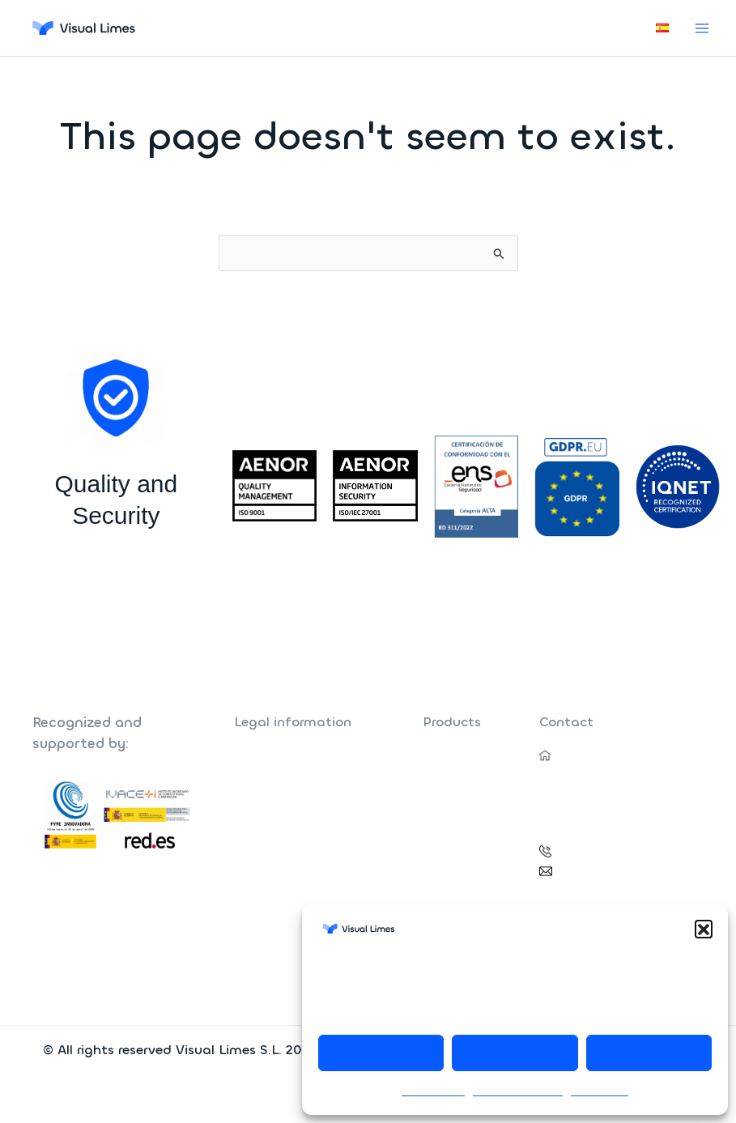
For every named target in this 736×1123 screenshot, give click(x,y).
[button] (704, 929)
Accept (381, 1053)
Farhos (440, 755)
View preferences (649, 1053)
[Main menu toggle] (702, 28)
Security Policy (271, 793)
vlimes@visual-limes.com (621, 870)
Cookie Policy (433, 1091)
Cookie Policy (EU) (280, 832)
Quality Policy (267, 812)
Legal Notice (599, 1091)
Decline (515, 1053)
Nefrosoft (447, 774)
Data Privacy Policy (518, 1091)
